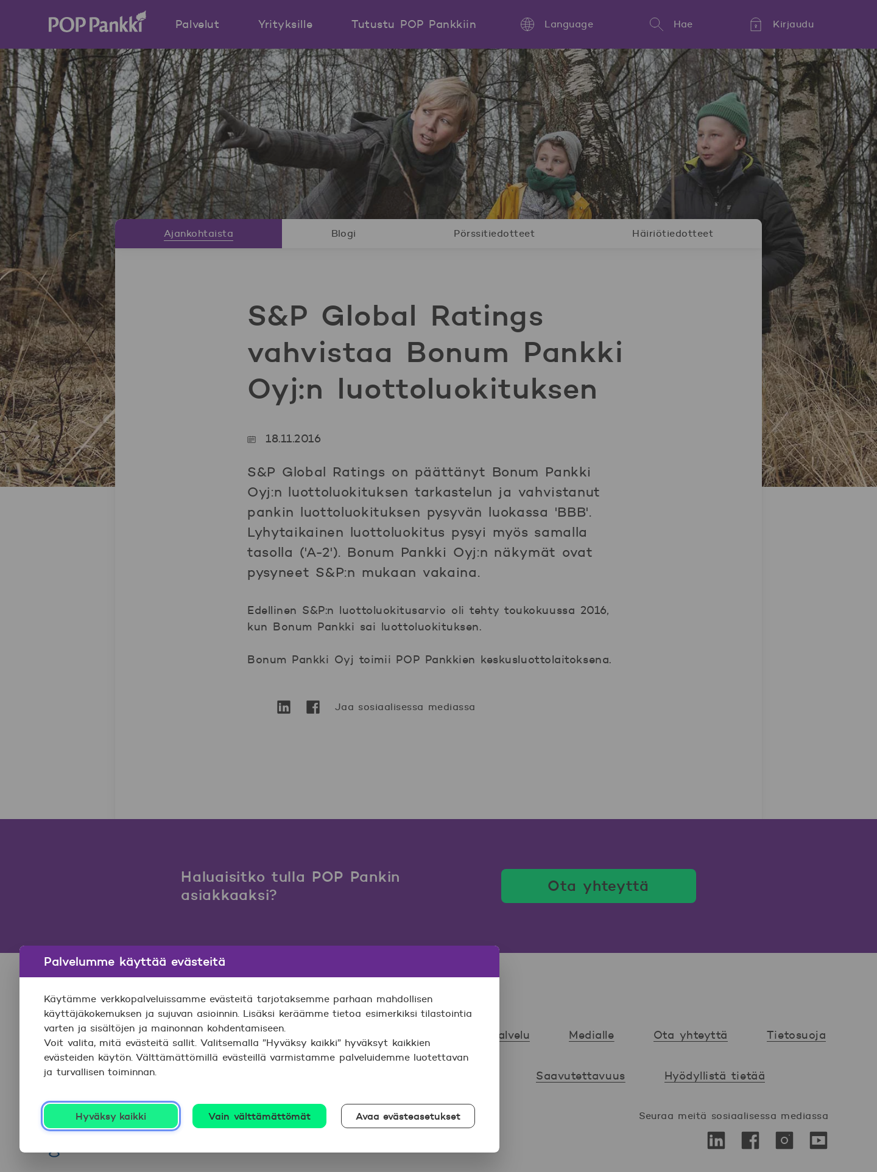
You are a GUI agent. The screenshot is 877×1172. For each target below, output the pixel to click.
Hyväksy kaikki (111, 1116)
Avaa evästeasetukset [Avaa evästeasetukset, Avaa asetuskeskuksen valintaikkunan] (408, 1116)
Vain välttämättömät (259, 1116)
